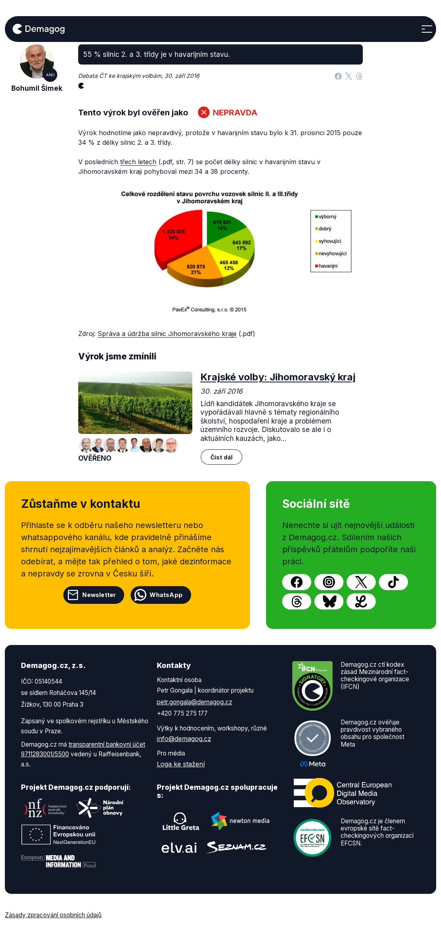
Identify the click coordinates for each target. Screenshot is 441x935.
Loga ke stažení (181, 764)
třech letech (138, 162)
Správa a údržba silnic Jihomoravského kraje (167, 334)
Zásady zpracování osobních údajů (53, 915)
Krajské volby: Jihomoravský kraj (278, 377)
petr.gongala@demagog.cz (194, 702)
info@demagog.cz (184, 739)
